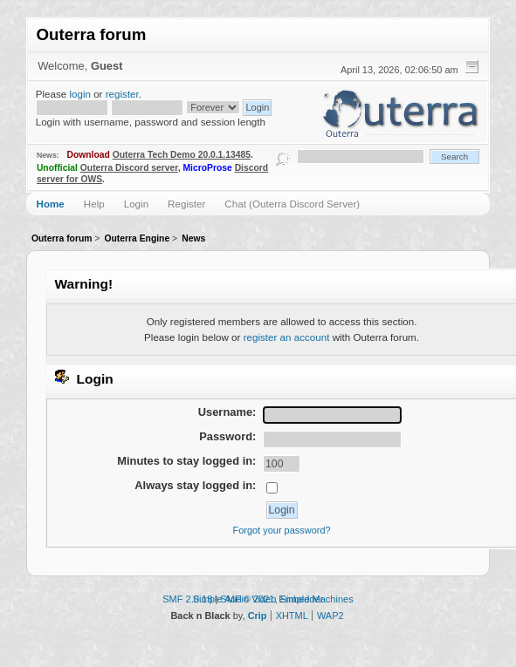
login (80, 93)
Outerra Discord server (129, 168)
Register (186, 203)
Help (94, 203)
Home (51, 203)
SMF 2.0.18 (187, 599)
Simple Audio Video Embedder (258, 599)
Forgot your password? (281, 530)
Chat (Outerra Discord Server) (292, 203)
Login (136, 203)
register (122, 93)
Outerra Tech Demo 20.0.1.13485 (182, 155)
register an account (287, 337)
